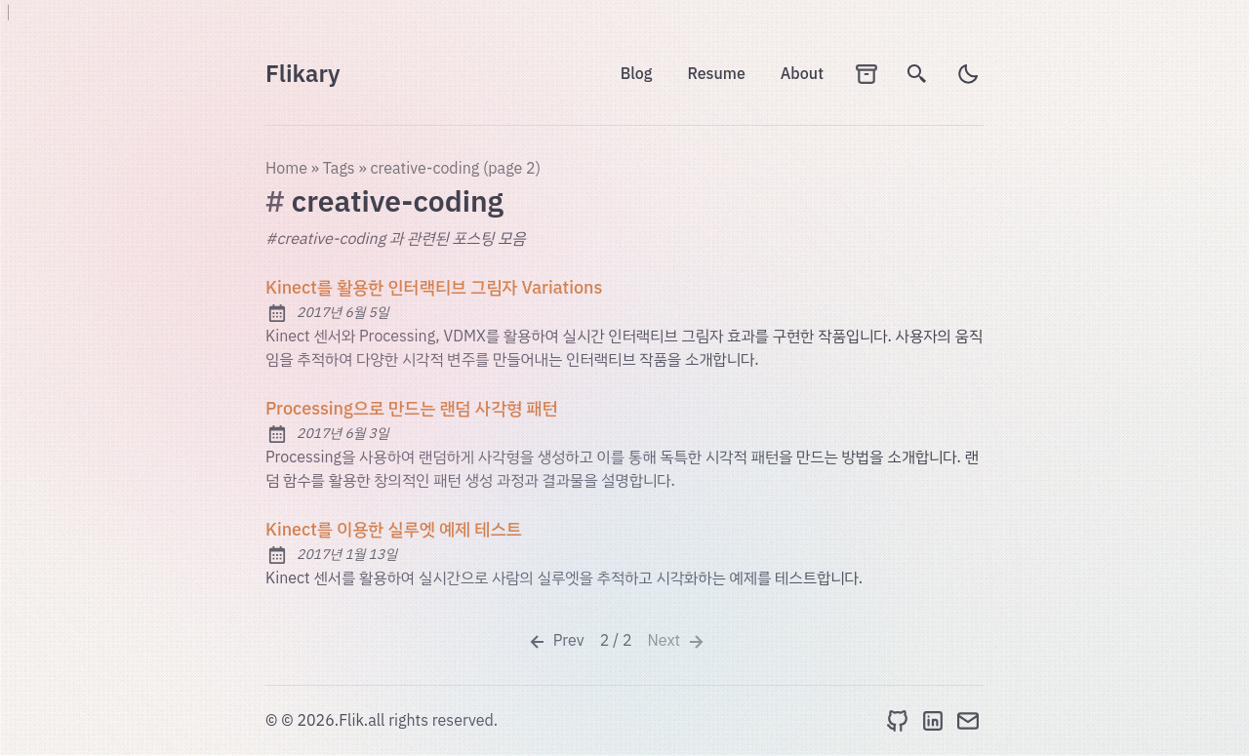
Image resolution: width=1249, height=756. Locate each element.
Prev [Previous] (555, 641)
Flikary (303, 74)
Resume (716, 74)
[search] (917, 74)
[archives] (866, 74)
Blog (637, 74)
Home (286, 168)
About (802, 74)
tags (339, 168)
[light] (968, 74)
